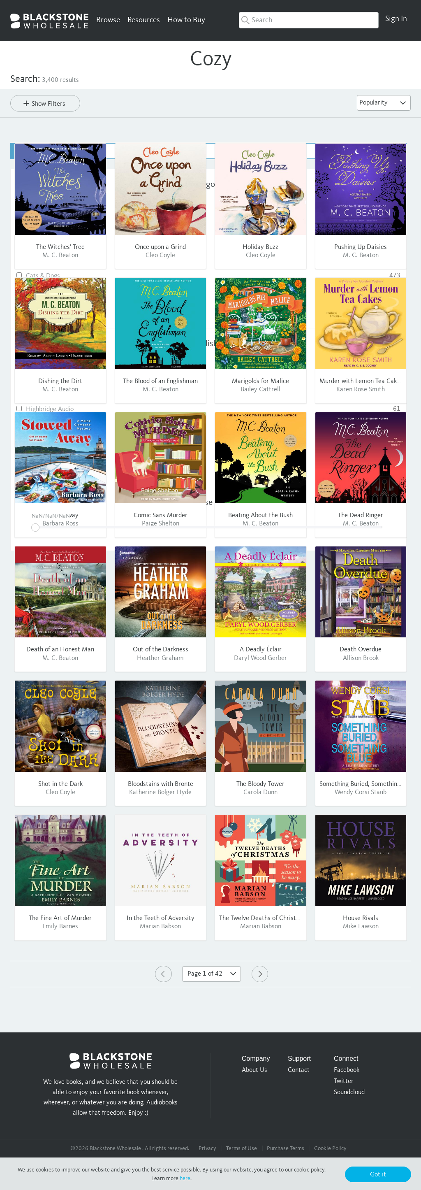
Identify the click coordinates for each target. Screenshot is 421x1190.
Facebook (346, 1070)
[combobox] (309, 20)
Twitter (344, 1081)
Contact (299, 1070)
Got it (378, 1174)
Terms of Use (241, 1148)
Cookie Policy (330, 1148)
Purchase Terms (285, 1148)
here (185, 1178)
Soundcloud (349, 1092)
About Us (254, 1070)
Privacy (207, 1148)
